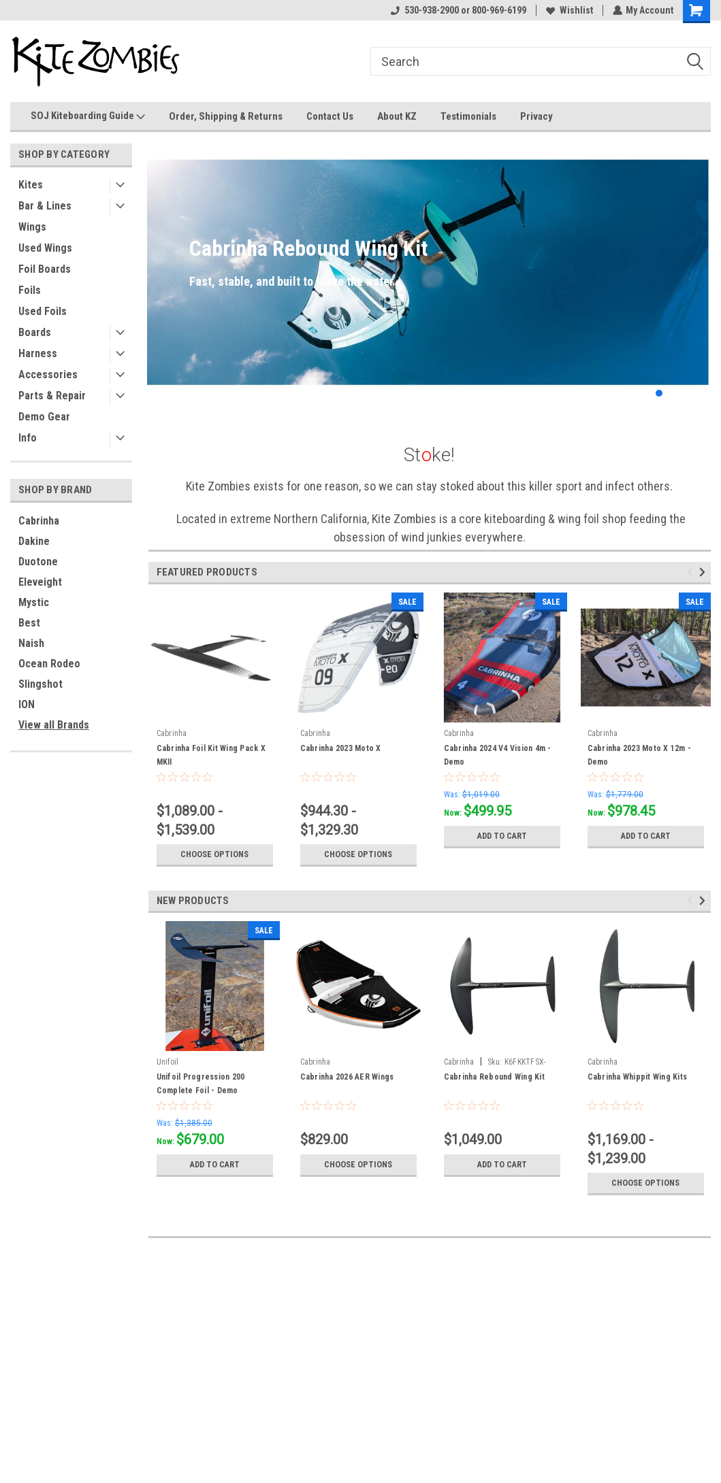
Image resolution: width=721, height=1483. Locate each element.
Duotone (38, 561)
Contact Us (329, 116)
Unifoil (168, 1062)
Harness (37, 353)
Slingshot (40, 684)
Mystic (33, 602)
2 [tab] (659, 393)
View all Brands (53, 724)
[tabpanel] (428, 273)
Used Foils (42, 311)
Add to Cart (502, 836)
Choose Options (214, 854)
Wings (32, 226)
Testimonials (468, 116)
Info (27, 437)
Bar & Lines (44, 205)
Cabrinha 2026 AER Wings (347, 1077)
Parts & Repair (52, 395)
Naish (31, 643)
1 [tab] (646, 393)
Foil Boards (44, 269)
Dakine (34, 541)
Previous (692, 572)
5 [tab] (700, 393)
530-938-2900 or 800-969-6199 (458, 10)
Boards (34, 332)
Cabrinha (38, 520)
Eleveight (40, 582)
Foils (29, 290)
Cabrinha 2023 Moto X (340, 748)
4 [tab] (686, 393)
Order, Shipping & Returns (226, 116)
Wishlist (568, 10)
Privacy (536, 116)
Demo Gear (44, 416)
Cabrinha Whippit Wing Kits (638, 1077)
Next (704, 572)
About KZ (397, 116)
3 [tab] (673, 393)
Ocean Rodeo (49, 663)
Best (29, 622)
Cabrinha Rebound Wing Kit (494, 1077)
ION (26, 704)
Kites (30, 184)
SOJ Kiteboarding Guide (88, 116)
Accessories (48, 374)
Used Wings (45, 247)
